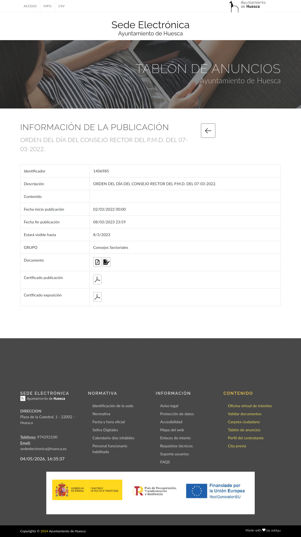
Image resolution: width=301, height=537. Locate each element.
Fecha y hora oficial (108, 421)
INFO (48, 6)
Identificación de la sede (112, 405)
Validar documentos (244, 413)
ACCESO (30, 6)
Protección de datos (177, 413)
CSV (61, 6)
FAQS (165, 461)
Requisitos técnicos (176, 445)
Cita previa (237, 445)
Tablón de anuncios (244, 429)
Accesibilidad (171, 421)
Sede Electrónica (150, 24)
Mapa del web (172, 429)
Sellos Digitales (105, 429)
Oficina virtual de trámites (250, 405)
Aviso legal (169, 405)
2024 (44, 531)
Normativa (101, 413)
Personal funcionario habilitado (109, 448)
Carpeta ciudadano (244, 421)
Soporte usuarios (174, 453)
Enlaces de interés (175, 437)
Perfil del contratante (246, 437)
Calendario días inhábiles (113, 437)
